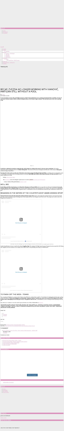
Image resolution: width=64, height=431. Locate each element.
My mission (5, 391)
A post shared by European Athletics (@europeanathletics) (21, 290)
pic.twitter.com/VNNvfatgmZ (39, 179)
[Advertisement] (32, 78)
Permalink (5, 332)
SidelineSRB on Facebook (9, 380)
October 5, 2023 (23, 181)
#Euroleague (7, 179)
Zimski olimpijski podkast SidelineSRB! (11, 342)
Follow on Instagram (32, 375)
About (4, 389)
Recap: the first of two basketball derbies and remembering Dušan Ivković (20, 325)
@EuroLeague (9, 177)
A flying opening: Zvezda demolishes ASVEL (15, 324)
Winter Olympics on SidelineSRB (10, 343)
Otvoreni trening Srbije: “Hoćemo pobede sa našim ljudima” (15, 341)
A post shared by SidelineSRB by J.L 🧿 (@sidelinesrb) (21, 241)
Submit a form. (3, 417)
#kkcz (14, 177)
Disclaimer (5, 390)
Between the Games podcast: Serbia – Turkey (12, 340)
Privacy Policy (6, 392)
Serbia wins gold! (6, 345)
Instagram (41, 302)
